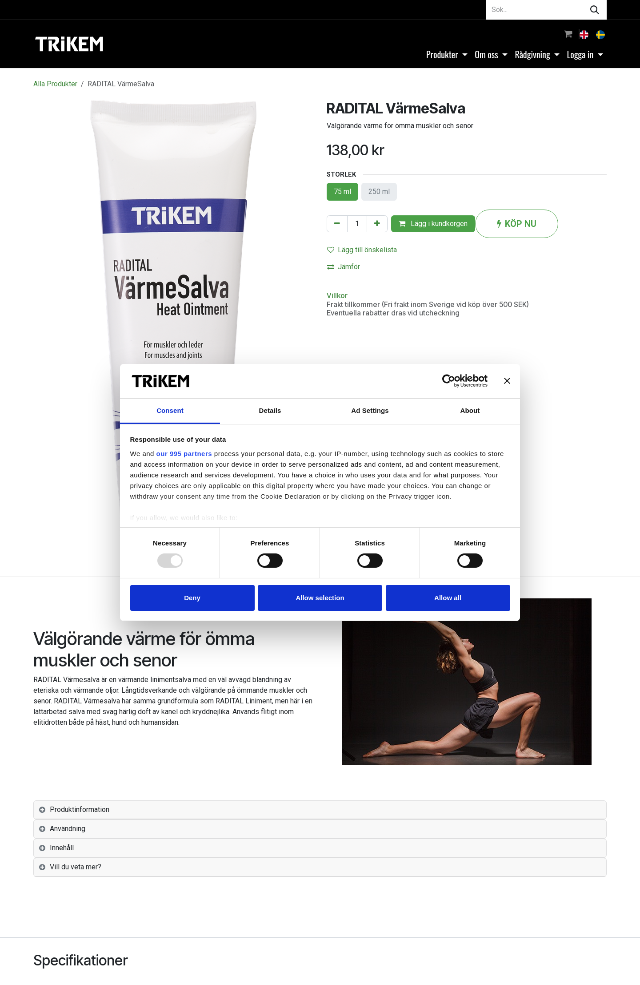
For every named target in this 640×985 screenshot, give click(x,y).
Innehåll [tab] (62, 848)
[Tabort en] (337, 223)
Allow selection (320, 597)
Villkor (337, 295)
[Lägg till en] (377, 223)
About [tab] (470, 410)
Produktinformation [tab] (79, 809)
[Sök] (595, 10)
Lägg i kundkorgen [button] (433, 223)
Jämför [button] (343, 266)
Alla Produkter (55, 84)
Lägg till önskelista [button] (362, 250)
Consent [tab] (170, 410)
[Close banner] (507, 381)
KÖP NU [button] (516, 223)
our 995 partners (184, 453)
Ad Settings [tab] (369, 410)
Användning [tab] (67, 828)
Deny (192, 597)
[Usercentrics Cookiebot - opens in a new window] (449, 381)
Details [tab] (270, 410)
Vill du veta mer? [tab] (75, 867)
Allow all (447, 597)
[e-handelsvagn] (568, 34)
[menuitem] (585, 34)
